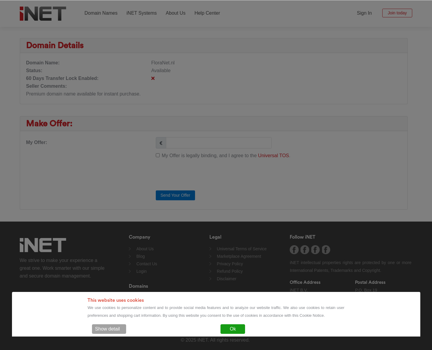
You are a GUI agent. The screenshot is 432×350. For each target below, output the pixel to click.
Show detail (107, 328)
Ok (233, 328)
